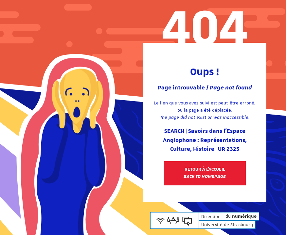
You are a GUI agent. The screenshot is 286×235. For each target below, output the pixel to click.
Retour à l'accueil (205, 173)
